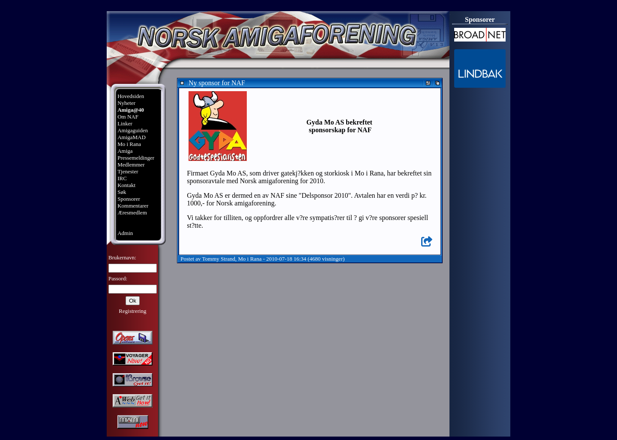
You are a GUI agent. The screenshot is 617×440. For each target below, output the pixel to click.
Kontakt (126, 185)
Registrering (132, 311)
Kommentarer (132, 205)
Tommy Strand (218, 259)
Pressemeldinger (135, 158)
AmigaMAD (131, 137)
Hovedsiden (130, 96)
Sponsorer (128, 199)
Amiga (124, 151)
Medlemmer (131, 164)
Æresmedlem (132, 212)
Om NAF (127, 116)
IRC (122, 178)
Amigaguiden (132, 130)
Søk (121, 192)
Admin (125, 233)
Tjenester (127, 171)
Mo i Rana (129, 144)
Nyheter (126, 103)
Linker (124, 123)
